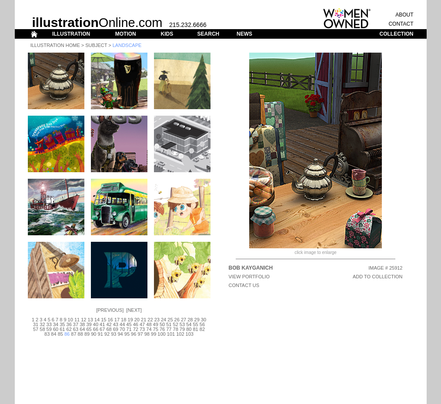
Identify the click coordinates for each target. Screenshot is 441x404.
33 (49, 324)
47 (142, 324)
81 (195, 329)
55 (195, 324)
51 (168, 324)
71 (128, 329)
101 (171, 334)
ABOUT (404, 15)
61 (62, 329)
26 (177, 319)
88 (80, 334)
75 (155, 329)
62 (69, 329)
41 (102, 324)
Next (133, 310)
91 (100, 334)
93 (113, 334)
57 (35, 329)
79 (182, 329)
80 (188, 329)
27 (183, 319)
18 (123, 319)
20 (137, 319)
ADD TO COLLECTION (378, 276)
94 (120, 334)
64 (82, 329)
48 (148, 324)
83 (47, 334)
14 (97, 319)
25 (170, 319)
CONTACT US (244, 285)
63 (75, 329)
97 (140, 334)
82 (202, 329)
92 (107, 334)
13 (90, 319)
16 (110, 319)
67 (102, 329)
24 (163, 319)
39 (88, 324)
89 (87, 334)
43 (115, 324)
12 (83, 319)
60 (55, 329)
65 (88, 329)
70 (122, 329)
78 (175, 329)
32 (42, 324)
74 (148, 329)
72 (135, 329)
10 (70, 319)
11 (77, 319)
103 (190, 334)
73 (142, 329)
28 (190, 319)
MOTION (125, 34)
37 (75, 324)
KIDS (166, 34)
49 (155, 324)
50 (162, 324)
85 (60, 334)
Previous (109, 310)
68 (108, 329)
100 (161, 334)
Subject (96, 45)
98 (147, 334)
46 (135, 324)
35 (62, 324)
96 (133, 334)
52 (175, 324)
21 (143, 319)
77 (168, 329)
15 (103, 319)
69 (115, 329)
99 (153, 334)
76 (162, 329)
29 (197, 319)
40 (95, 324)
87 (73, 334)
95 (127, 334)
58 (42, 329)
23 (157, 319)
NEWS (244, 34)
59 (49, 329)
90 (93, 334)
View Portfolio (249, 276)
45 (128, 324)
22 (150, 319)
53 (182, 324)
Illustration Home (55, 45)
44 (122, 324)
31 (35, 324)
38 (82, 324)
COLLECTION (397, 34)
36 (69, 324)
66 (95, 329)
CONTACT (400, 24)
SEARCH (208, 34)
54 (188, 324)
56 (202, 324)
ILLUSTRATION (71, 34)
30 (203, 319)
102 (180, 334)
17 (117, 319)
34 (55, 324)
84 (53, 334)
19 (130, 319)
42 (108, 324)
